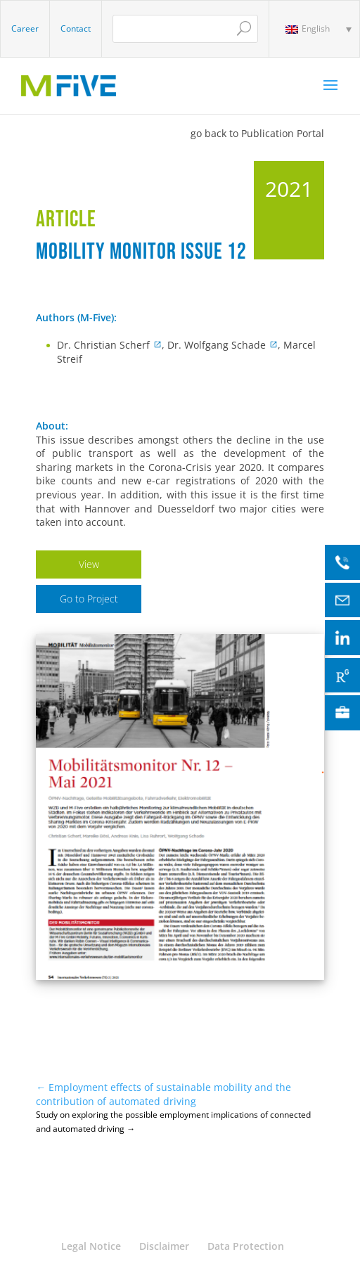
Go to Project (89, 598)
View (89, 564)
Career (25, 28)
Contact (75, 28)
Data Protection (245, 1246)
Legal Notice (91, 1246)
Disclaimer (164, 1246)
